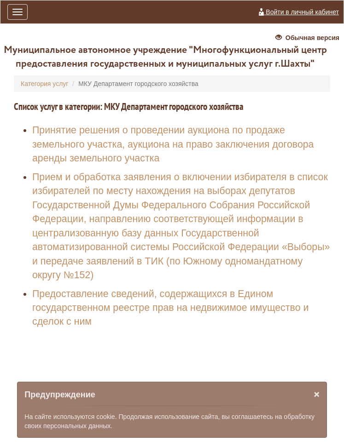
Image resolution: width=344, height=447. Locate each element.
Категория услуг (44, 83)
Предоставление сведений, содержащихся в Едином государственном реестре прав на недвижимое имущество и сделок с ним (170, 307)
